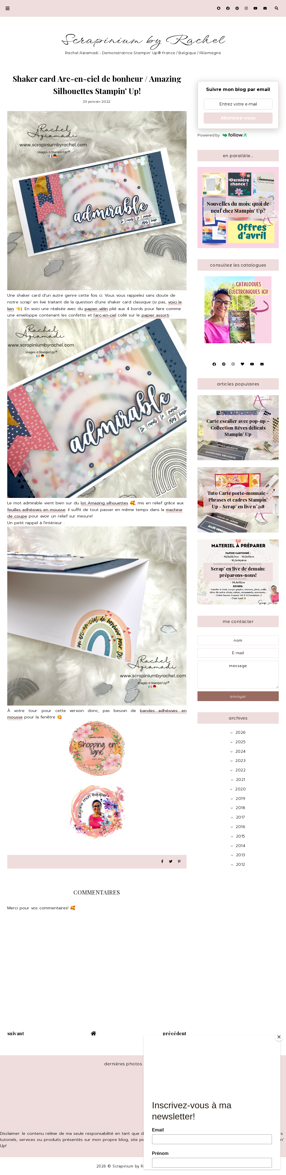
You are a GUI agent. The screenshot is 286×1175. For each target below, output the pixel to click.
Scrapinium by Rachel (143, 40)
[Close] (279, 1037)
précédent (175, 1033)
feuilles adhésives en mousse (36, 510)
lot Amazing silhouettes (104, 503)
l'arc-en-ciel (105, 315)
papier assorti (155, 315)
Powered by (222, 135)
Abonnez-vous (238, 118)
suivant (15, 1033)
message (238, 675)
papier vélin (96, 309)
